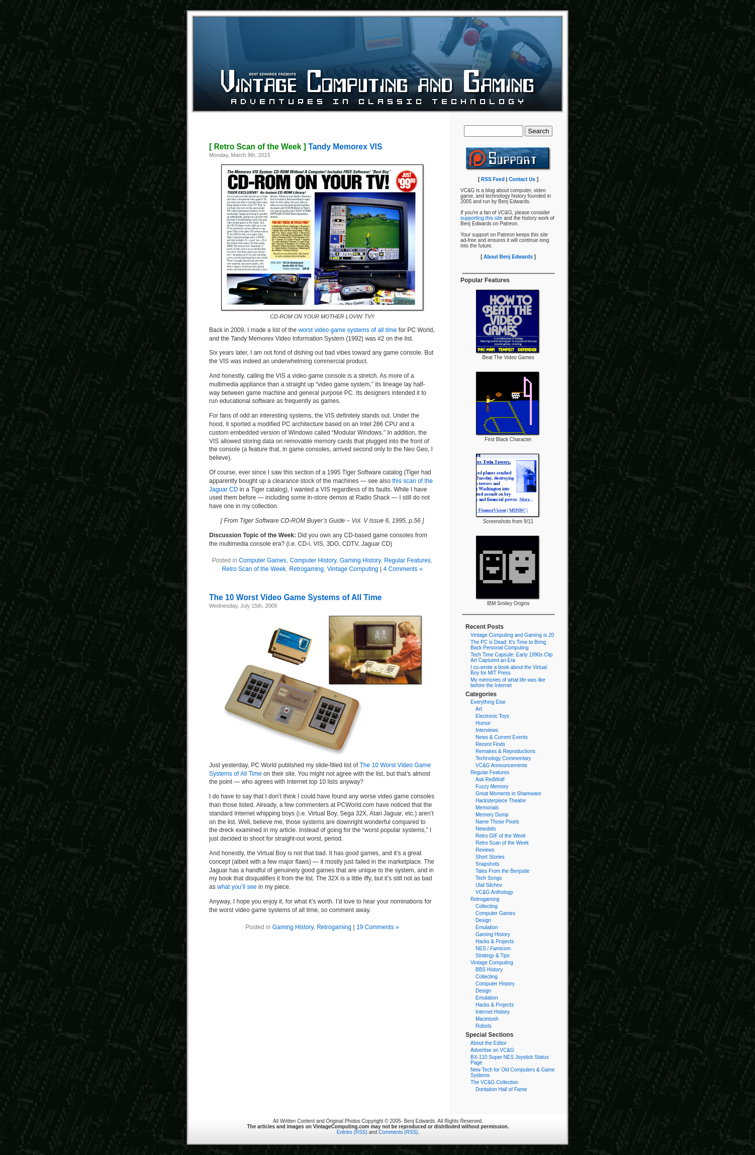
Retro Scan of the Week (254, 568)
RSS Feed (493, 179)
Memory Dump (492, 814)
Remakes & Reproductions (505, 751)
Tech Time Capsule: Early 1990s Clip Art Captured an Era (511, 657)
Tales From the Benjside (502, 871)
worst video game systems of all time (347, 330)
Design (483, 920)
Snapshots (487, 864)
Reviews (485, 850)
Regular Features (407, 560)
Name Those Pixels (497, 821)
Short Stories (490, 857)
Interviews (487, 730)
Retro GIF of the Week (501, 836)
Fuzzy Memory (492, 786)
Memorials (487, 807)
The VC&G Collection (494, 1082)
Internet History (493, 1012)
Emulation (487, 927)
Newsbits (486, 829)
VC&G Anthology (494, 892)
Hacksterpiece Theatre (501, 800)
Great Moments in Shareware (508, 793)
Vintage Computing (353, 568)
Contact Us (522, 179)
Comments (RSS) (398, 1132)
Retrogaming (306, 568)
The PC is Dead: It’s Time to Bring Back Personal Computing (508, 644)
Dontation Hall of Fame (501, 1089)
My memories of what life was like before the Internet (507, 682)
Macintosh (487, 1019)
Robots (484, 1026)
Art (479, 709)
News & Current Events (502, 737)
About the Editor (488, 1043)
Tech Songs (489, 878)
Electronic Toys (492, 716)
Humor (483, 723)
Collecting (487, 906)
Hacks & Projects (495, 941)
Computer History (313, 560)
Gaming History (360, 560)
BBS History (489, 969)
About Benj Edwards (508, 257)
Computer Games (263, 560)
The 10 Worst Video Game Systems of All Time (295, 597)
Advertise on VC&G (492, 1050)
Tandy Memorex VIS (295, 146)
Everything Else (487, 702)
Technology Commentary (503, 758)
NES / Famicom (493, 948)
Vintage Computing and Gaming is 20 (512, 635)
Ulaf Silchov (489, 885)
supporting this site (481, 218)
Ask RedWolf (490, 779)
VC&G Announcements (501, 765)
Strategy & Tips (493, 955)
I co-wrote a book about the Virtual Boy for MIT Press (508, 670)
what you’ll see (237, 886)
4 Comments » (403, 568)
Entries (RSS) (352, 1132)
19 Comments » (377, 927)
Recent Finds (490, 744)
